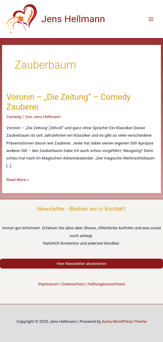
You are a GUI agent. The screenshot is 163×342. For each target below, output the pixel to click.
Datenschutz (73, 283)
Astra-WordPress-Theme (124, 321)
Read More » (17, 179)
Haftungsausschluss (106, 283)
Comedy (13, 116)
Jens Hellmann (73, 19)
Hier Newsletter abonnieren (81, 263)
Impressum (48, 283)
